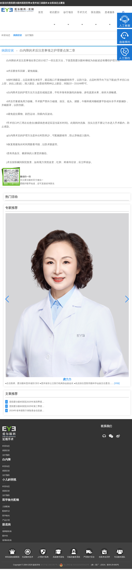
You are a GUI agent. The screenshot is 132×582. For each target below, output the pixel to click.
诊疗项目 (68, 21)
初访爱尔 (54, 21)
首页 (40, 12)
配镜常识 (6, 511)
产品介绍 (6, 520)
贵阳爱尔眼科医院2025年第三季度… (26, 406)
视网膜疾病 (7, 531)
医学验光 (6, 516)
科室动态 (6, 35)
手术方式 (82, 21)
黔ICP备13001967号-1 (50, 565)
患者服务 (110, 21)
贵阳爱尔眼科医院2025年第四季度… (26, 401)
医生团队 (96, 21)
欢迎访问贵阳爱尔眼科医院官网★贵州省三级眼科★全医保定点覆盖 (32, 3)
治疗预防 (29, 35)
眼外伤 (5, 536)
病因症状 (17, 35)
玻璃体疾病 (7, 540)
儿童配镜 (6, 506)
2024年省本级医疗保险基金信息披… (26, 410)
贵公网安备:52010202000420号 (74, 565)
